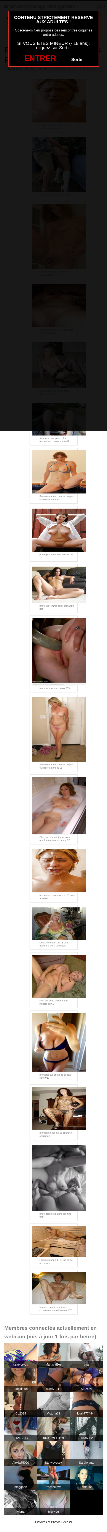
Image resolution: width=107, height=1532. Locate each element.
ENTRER (40, 58)
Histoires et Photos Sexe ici (53, 1522)
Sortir (77, 59)
